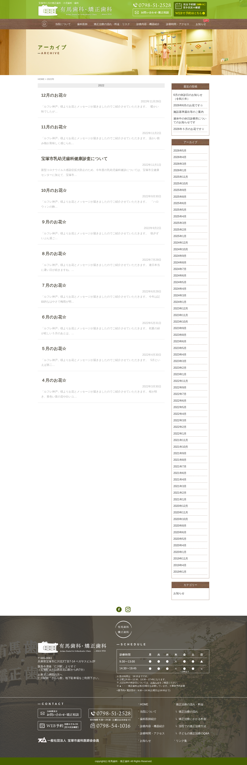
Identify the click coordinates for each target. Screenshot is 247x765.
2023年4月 (180, 354)
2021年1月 (180, 499)
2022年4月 (180, 413)
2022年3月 (180, 420)
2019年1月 (180, 571)
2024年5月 (180, 282)
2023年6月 (180, 341)
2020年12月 (180, 505)
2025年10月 (180, 183)
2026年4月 (180, 157)
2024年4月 (180, 288)
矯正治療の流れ (188, 711)
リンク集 (181, 740)
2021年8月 (180, 459)
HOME (45, 24)
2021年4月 (180, 479)
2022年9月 (180, 387)
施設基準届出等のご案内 (188, 111)
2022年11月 (180, 381)
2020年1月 (180, 552)
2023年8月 (180, 334)
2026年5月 (180, 150)
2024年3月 (180, 295)
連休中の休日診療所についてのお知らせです (189, 120)
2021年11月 (180, 440)
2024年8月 (180, 262)
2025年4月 (180, 216)
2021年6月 (180, 473)
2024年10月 (180, 249)
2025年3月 (180, 222)
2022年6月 (180, 400)
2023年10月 (180, 321)
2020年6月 (180, 532)
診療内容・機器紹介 (148, 24)
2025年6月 (180, 203)
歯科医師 (82, 24)
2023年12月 (180, 308)
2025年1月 (180, 236)
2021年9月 (180, 453)
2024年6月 (180, 275)
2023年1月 (180, 374)
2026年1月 (180, 170)
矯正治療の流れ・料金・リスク (112, 24)
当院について (63, 24)
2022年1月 (180, 433)
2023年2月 (180, 367)
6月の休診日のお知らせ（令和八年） (187, 96)
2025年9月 (180, 190)
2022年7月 (180, 394)
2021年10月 (180, 446)
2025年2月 (180, 229)
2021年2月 (180, 492)
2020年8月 (180, 525)
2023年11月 (180, 315)
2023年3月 (180, 361)
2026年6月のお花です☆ (188, 105)
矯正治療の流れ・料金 (189, 704)
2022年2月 (180, 426)
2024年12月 (180, 242)
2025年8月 (180, 196)
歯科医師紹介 (148, 719)
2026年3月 (180, 163)
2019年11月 (180, 558)
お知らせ (201, 24)
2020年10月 (180, 519)
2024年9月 (180, 255)
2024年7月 (180, 269)
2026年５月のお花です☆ (188, 129)
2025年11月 (180, 176)
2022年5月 (180, 407)
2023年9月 (180, 328)
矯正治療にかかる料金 (192, 719)
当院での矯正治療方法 (192, 726)
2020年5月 (180, 538)
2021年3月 (180, 486)
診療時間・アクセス (177, 24)
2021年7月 (180, 466)
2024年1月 (180, 301)
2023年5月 (180, 348)
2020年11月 (180, 512)
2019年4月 (180, 565)
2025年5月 (180, 209)
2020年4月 (180, 545)
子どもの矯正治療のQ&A (194, 733)
